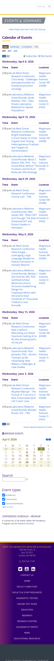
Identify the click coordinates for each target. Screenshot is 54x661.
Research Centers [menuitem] (27, 621)
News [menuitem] (27, 632)
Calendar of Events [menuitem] (27, 627)
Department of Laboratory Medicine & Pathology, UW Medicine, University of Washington (17, 7)
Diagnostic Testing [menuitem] (27, 598)
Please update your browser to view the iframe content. (27, 47)
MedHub (30, 523)
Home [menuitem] (27, 580)
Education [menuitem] (27, 609)
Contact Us (27, 575)
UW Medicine (27, 648)
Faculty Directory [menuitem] (27, 586)
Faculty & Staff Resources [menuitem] (27, 592)
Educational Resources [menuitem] (27, 638)
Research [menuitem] (27, 615)
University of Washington (27, 655)
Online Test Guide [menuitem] (27, 604)
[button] (27, 29)
